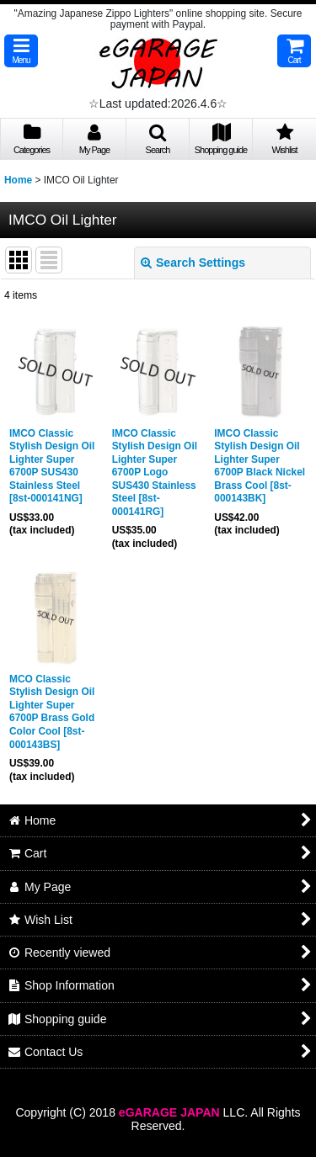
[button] (21, 50)
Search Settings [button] (193, 262)
